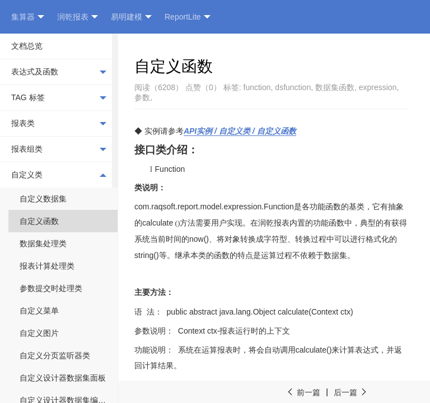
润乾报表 (77, 17)
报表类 (58, 124)
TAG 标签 (58, 98)
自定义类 (58, 174)
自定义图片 (39, 333)
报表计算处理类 (47, 265)
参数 (142, 97)
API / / (240, 130)
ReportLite (188, 17)
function (257, 87)
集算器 (27, 17)
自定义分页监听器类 (55, 355)
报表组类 (58, 149)
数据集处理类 (43, 243)
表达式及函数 (58, 72)
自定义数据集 (43, 198)
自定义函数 (39, 221)
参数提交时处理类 (51, 288)
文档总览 (27, 45)
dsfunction (293, 87)
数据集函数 (334, 87)
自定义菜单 (39, 310)
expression (378, 87)
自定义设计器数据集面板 (63, 377)
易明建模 (131, 17)
